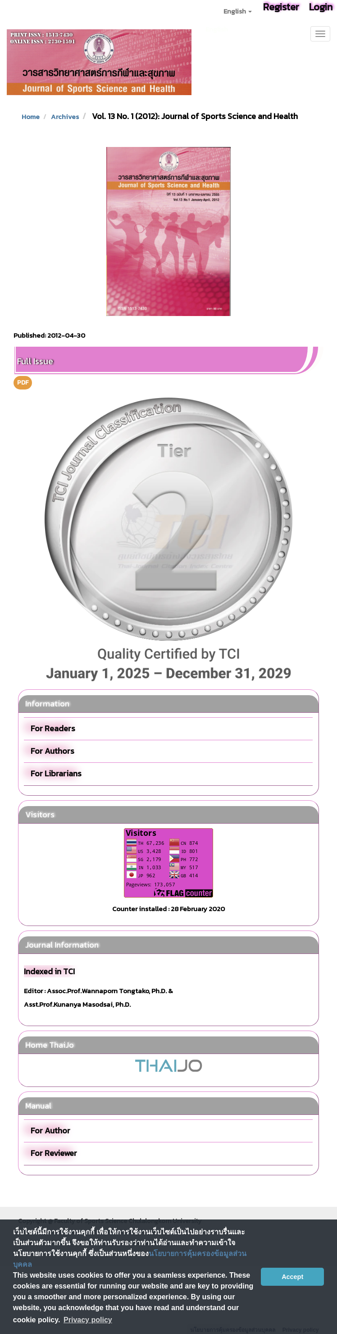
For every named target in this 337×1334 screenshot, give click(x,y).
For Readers (53, 728)
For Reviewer (54, 1153)
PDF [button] (22, 382)
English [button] (237, 11)
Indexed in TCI (49, 971)
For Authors (52, 751)
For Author (50, 1130)
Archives (65, 116)
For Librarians (56, 773)
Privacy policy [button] (88, 1320)
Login (320, 7)
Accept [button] (292, 1276)
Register (281, 7)
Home (31, 116)
